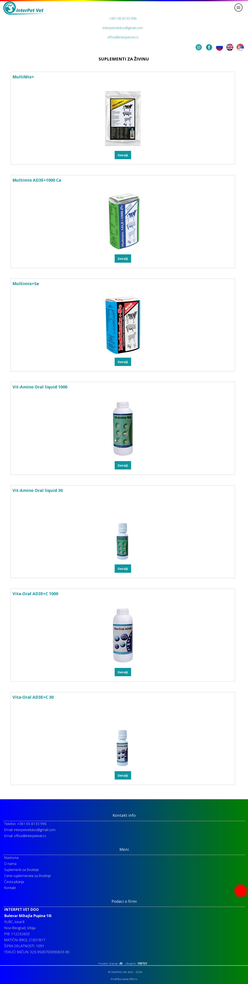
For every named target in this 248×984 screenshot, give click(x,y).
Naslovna (11, 857)
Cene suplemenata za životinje (27, 875)
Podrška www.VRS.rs (124, 979)
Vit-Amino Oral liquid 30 (37, 490)
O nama (10, 863)
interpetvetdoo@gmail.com (123, 28)
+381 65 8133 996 (32, 823)
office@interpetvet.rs (122, 37)
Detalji (123, 155)
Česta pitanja (14, 881)
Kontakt (10, 887)
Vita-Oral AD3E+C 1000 (35, 593)
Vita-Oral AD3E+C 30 (33, 697)
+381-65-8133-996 (122, 18)
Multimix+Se (25, 283)
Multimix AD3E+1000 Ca (36, 180)
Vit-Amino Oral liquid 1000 (39, 387)
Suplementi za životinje (21, 869)
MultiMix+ (23, 77)
